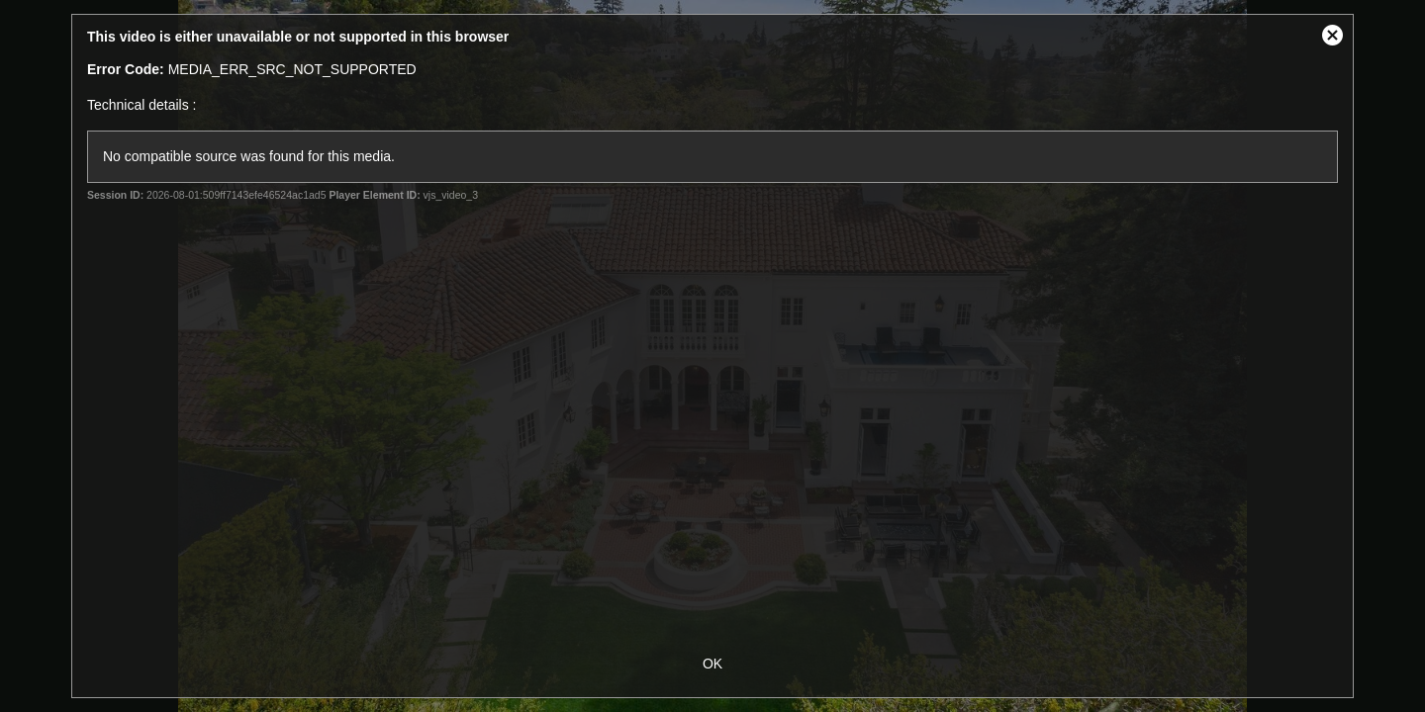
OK (712, 663)
